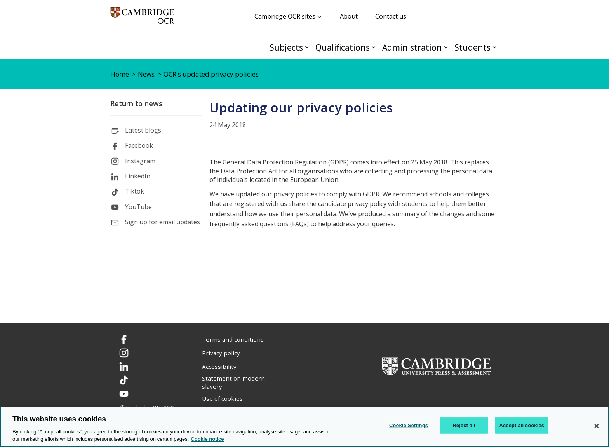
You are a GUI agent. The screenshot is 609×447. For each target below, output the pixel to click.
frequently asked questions (249, 224)
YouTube (138, 207)
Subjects (286, 47)
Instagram (140, 161)
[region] (304, 427)
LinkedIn (137, 176)
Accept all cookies (521, 425)
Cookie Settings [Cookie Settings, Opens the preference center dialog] (408, 425)
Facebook (139, 145)
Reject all (463, 425)
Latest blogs (143, 130)
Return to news (136, 103)
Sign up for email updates (162, 222)
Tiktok (134, 191)
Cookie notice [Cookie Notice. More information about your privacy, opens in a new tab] (207, 439)
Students (472, 47)
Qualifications (342, 47)
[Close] (596, 426)
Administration (412, 47)
